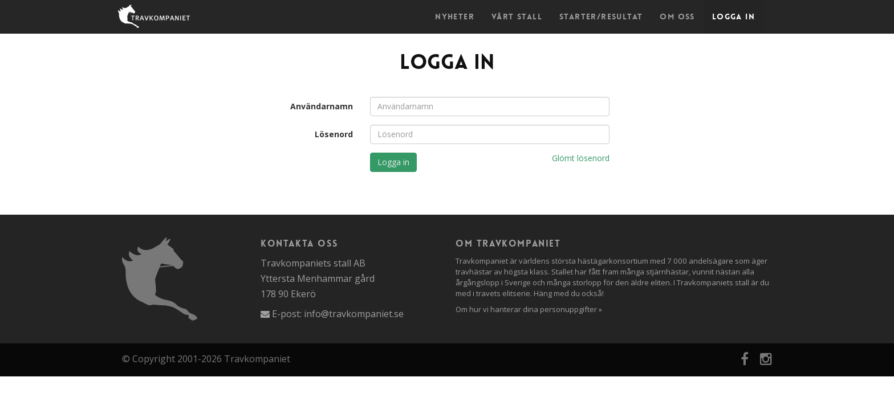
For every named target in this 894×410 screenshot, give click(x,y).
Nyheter (454, 16)
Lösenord (334, 134)
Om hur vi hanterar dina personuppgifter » (529, 309)
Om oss (677, 16)
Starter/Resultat (601, 16)
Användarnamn (321, 106)
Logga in (733, 16)
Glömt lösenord (580, 158)
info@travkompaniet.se (354, 314)
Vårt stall (516, 16)
